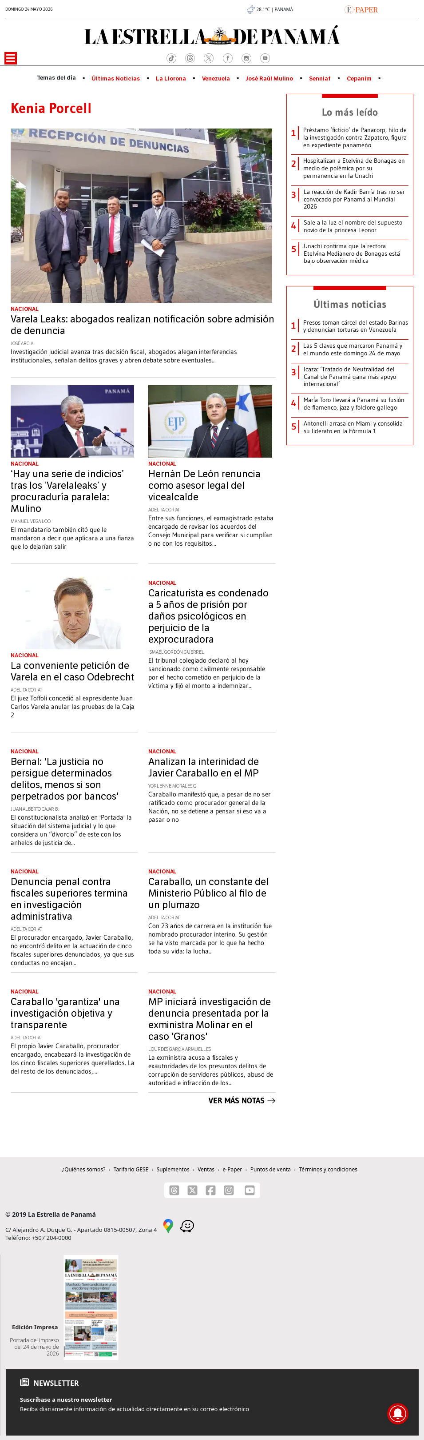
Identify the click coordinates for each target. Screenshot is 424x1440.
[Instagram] (229, 1190)
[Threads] (174, 1190)
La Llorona (171, 78)
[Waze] (187, 1225)
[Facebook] (210, 1190)
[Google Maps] (168, 1225)
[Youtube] (250, 1190)
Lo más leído (350, 112)
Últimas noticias (349, 304)
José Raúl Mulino (269, 78)
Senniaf (320, 78)
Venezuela (216, 78)
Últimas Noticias (115, 78)
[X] (192, 1190)
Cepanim (359, 78)
